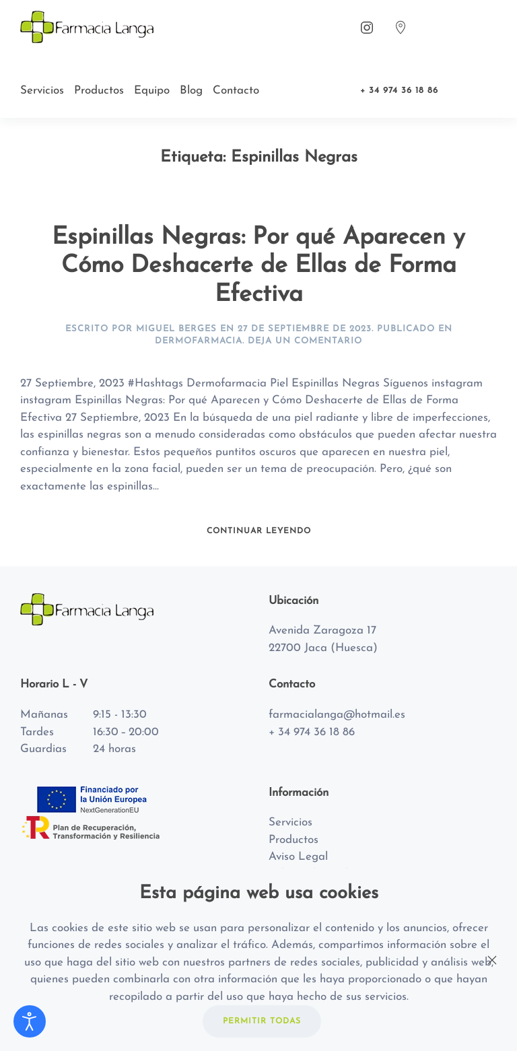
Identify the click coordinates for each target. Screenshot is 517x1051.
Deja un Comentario (305, 341)
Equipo (152, 90)
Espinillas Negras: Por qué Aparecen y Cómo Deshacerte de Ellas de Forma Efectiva (258, 267)
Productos (99, 90)
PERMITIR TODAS (262, 1021)
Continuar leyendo (259, 531)
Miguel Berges (176, 329)
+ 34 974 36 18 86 (399, 90)
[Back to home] (89, 27)
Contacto (236, 90)
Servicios (42, 90)
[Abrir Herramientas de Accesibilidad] (29, 1021)
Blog (191, 90)
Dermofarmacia (198, 341)
